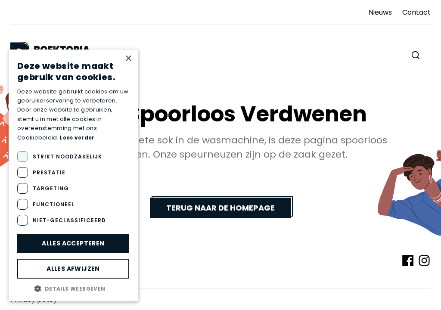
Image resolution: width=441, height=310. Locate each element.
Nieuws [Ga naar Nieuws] (380, 12)
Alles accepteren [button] (73, 243)
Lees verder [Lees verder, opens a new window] (77, 137)
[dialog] (73, 175)
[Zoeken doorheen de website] (415, 55)
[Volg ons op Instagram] (424, 260)
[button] (73, 288)
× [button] (128, 59)
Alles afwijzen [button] (73, 268)
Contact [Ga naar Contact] (416, 12)
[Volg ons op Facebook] (407, 260)
